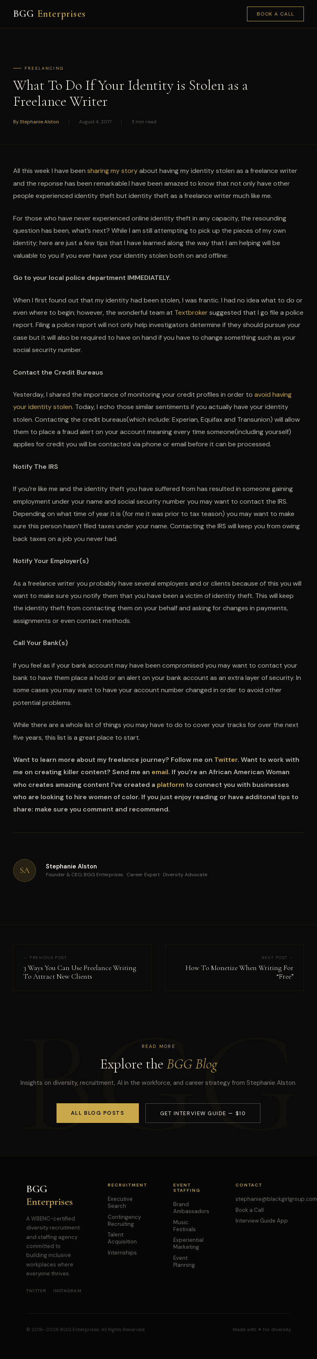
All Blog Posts (98, 1112)
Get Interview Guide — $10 (203, 1113)
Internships (122, 1252)
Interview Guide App (261, 1220)
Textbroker (191, 312)
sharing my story (112, 170)
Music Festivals (184, 1226)
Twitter (36, 1290)
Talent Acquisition (122, 1238)
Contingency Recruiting (124, 1220)
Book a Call (275, 14)
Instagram (67, 1290)
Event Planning (184, 1261)
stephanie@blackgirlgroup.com (276, 1198)
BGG (49, 14)
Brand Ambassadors (191, 1208)
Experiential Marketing (188, 1243)
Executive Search (120, 1202)
